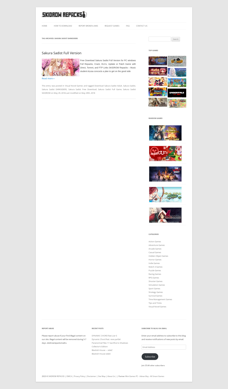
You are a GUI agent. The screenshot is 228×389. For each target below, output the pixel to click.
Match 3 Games (155, 266)
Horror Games (155, 259)
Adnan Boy (144, 376)
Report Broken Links (88, 26)
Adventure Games (157, 245)
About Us (111, 376)
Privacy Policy (79, 376)
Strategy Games (156, 292)
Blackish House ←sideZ (102, 350)
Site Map (101, 376)
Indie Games (154, 263)
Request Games (112, 26)
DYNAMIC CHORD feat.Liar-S (104, 335)
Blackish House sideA (101, 353)
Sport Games (154, 288)
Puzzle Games (155, 270)
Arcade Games (155, 248)
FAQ (127, 26)
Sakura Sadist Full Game (110, 89)
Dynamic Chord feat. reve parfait (106, 339)
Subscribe (150, 356)
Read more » (48, 78)
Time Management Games (160, 299)
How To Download (63, 26)
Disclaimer (91, 376)
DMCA (69, 376)
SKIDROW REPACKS (56, 376)
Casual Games (155, 252)
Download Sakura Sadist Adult (108, 85)
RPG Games (154, 277)
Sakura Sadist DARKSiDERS (54, 89)
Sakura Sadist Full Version (62, 53)
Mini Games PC (131, 376)
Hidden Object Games (158, 256)
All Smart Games (157, 376)
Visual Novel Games (74, 85)
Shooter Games (155, 281)
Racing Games (155, 274)
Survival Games (155, 295)
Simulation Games (157, 285)
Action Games (155, 241)
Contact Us (141, 26)
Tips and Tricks (155, 303)
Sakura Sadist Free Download (82, 89)
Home (44, 26)
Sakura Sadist (129, 85)
